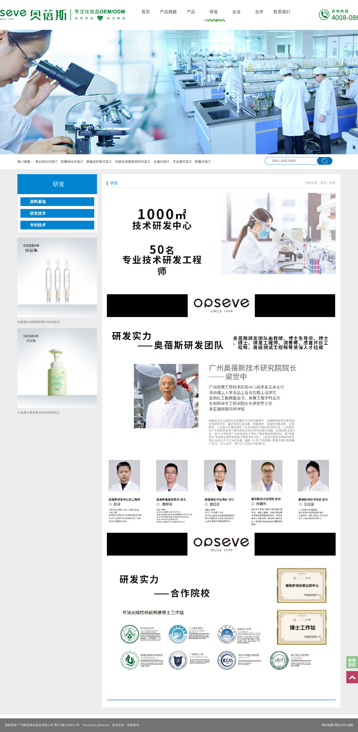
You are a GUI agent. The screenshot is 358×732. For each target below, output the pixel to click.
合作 (259, 11)
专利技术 (38, 225)
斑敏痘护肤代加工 (99, 161)
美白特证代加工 (46, 161)
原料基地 (38, 202)
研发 (214, 11)
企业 (236, 11)
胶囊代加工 (203, 161)
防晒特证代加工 (72, 161)
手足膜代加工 (182, 161)
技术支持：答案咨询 (125, 725)
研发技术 (38, 213)
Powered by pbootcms (96, 725)
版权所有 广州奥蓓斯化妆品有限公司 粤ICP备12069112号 (42, 725)
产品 (191, 11)
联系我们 (281, 11)
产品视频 (168, 11)
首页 (145, 11)
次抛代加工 (162, 161)
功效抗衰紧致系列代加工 (133, 161)
